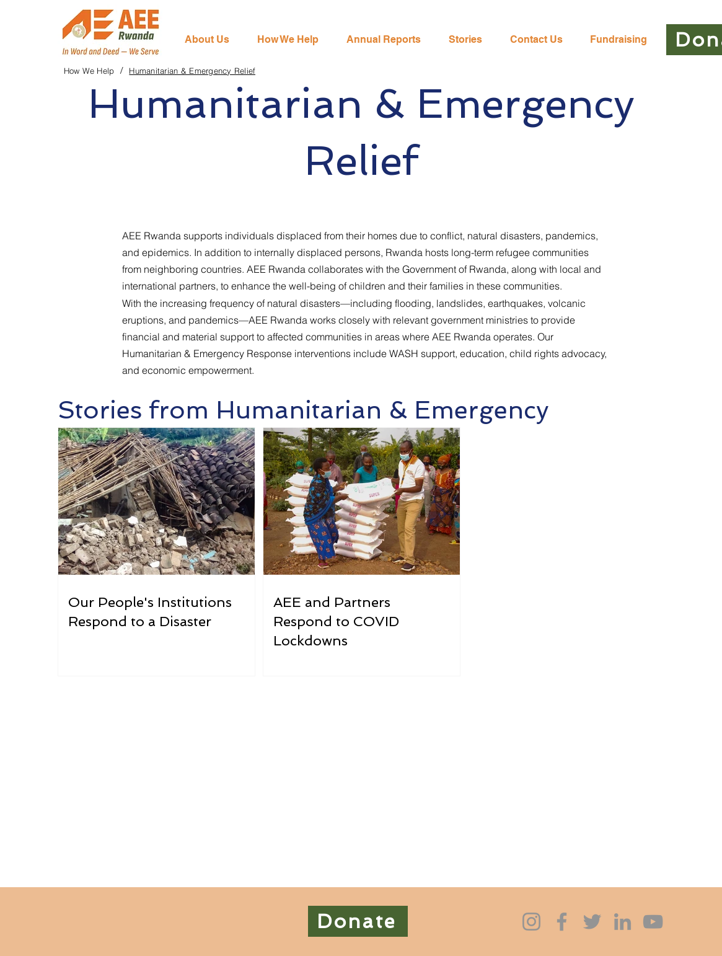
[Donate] (358, 921)
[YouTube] (653, 922)
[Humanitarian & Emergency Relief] (192, 70)
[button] (292, 39)
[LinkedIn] (622, 922)
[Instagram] (531, 922)
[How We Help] (89, 70)
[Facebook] (562, 922)
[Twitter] (592, 922)
